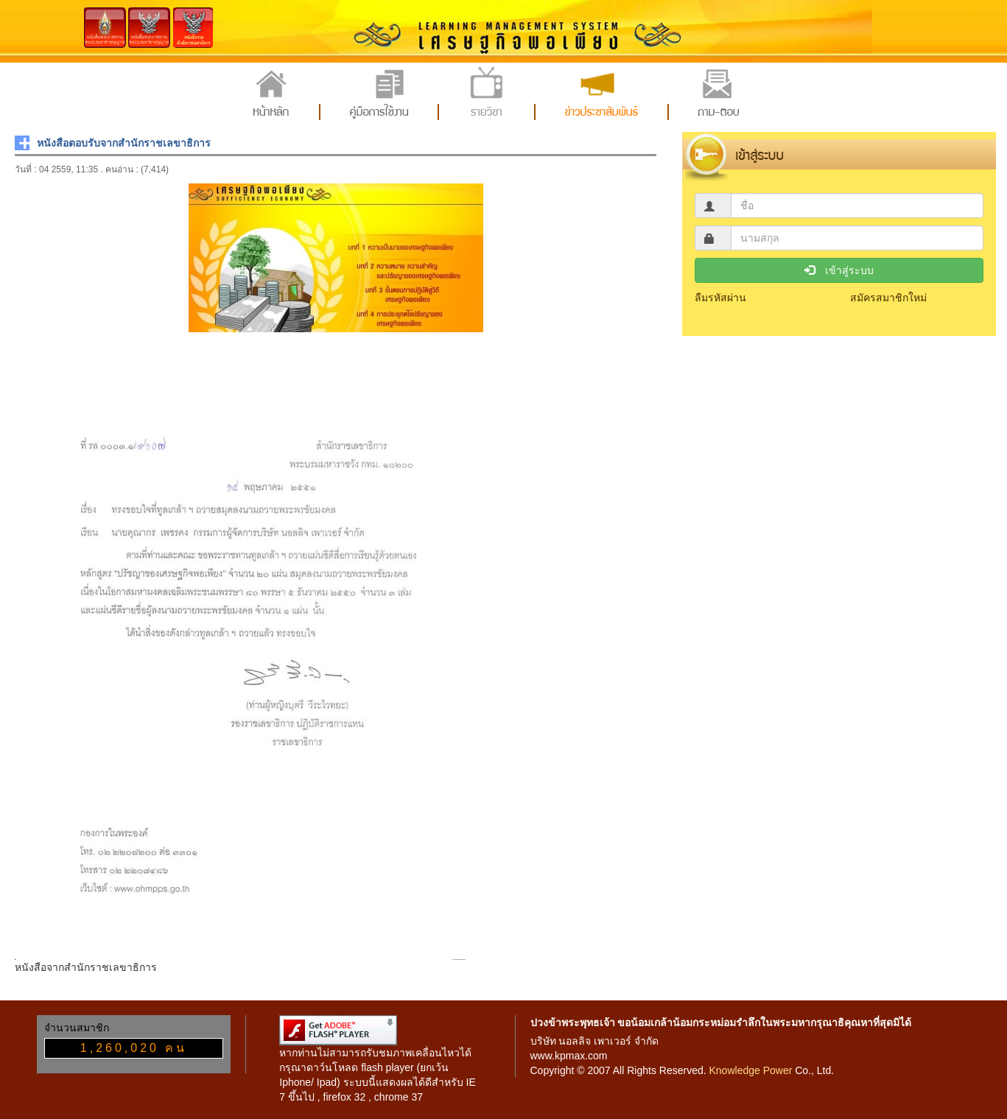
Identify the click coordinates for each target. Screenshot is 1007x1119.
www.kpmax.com (569, 1056)
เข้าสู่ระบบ (839, 270)
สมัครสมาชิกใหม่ (888, 298)
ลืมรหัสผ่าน (720, 298)
